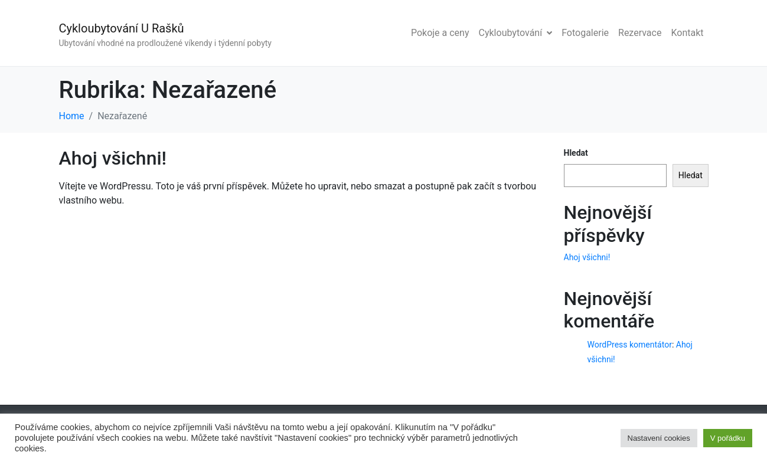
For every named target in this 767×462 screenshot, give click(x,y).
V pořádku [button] (727, 438)
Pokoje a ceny (440, 32)
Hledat (576, 153)
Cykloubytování (516, 32)
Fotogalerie (585, 32)
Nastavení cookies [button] (659, 438)
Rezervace (639, 32)
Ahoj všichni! (113, 158)
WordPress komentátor (630, 344)
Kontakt (687, 32)
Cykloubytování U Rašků (121, 28)
